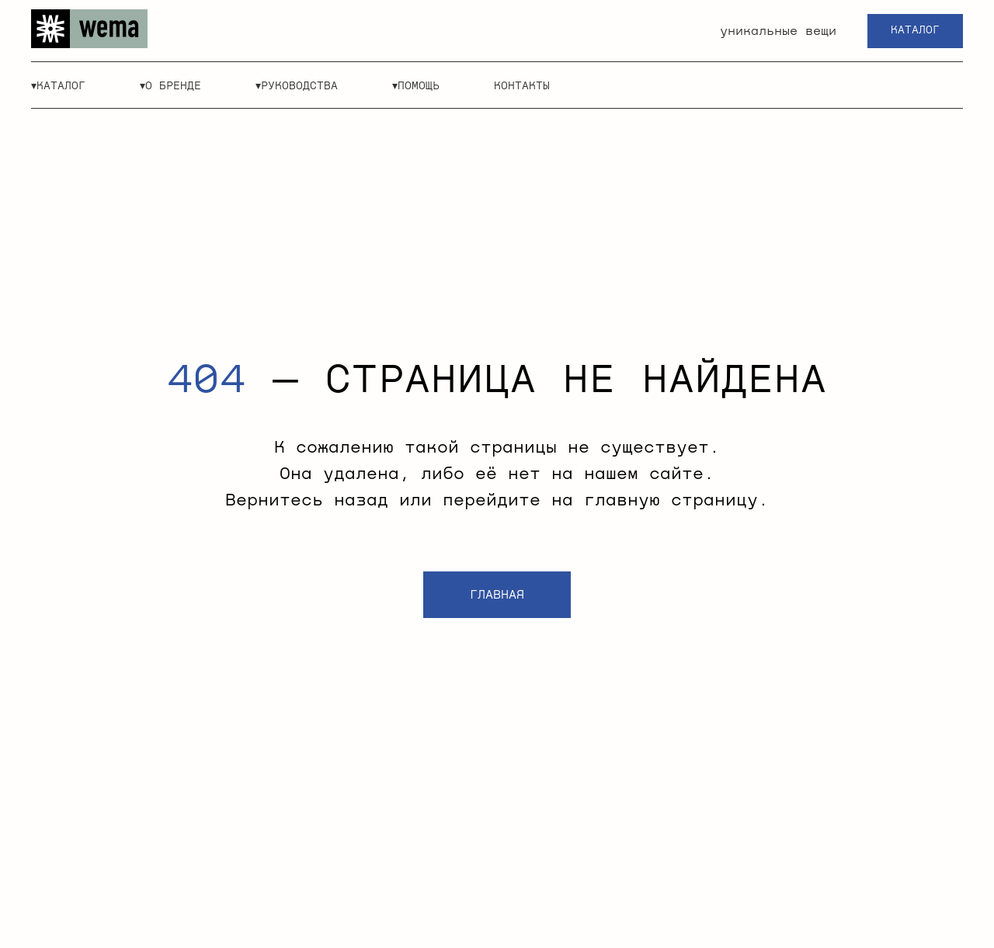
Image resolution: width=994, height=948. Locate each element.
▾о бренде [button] (170, 86)
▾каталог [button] (58, 86)
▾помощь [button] (416, 86)
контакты (522, 86)
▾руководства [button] (296, 86)
